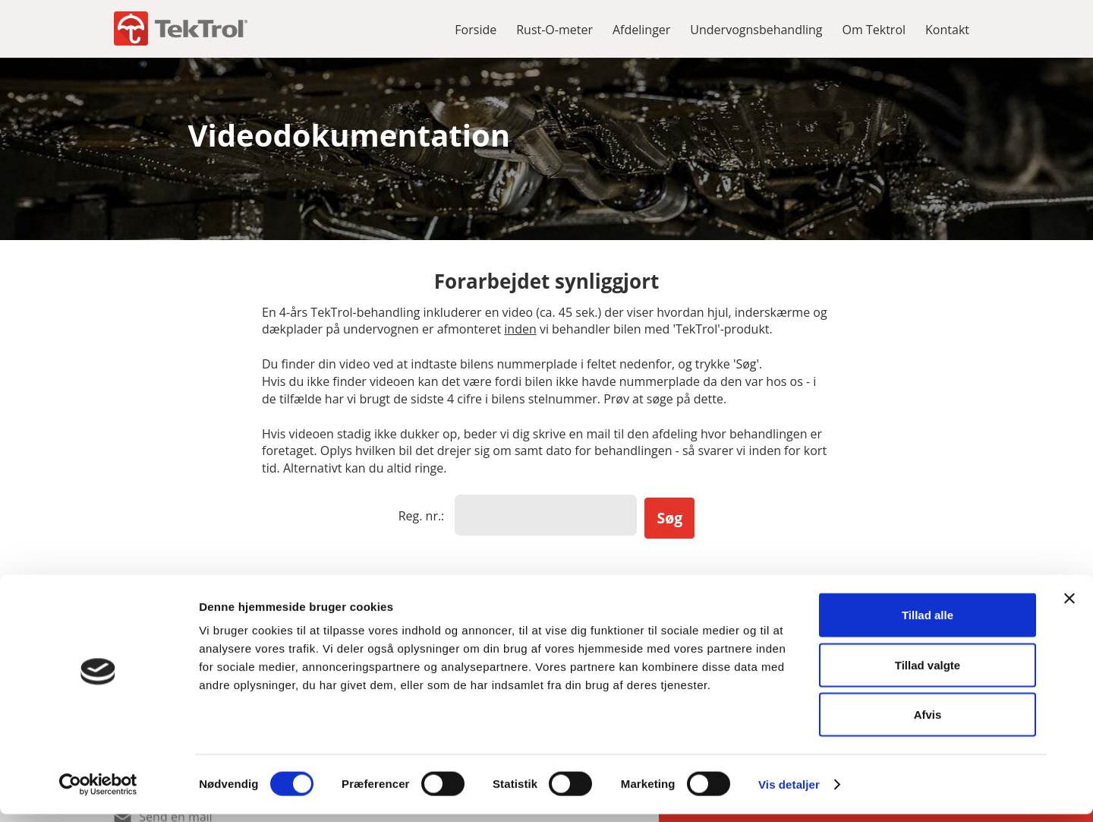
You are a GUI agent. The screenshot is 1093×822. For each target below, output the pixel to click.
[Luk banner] (1069, 606)
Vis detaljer (789, 792)
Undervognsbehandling (756, 29)
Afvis (928, 722)
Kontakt (947, 29)
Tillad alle (927, 622)
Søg (670, 515)
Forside (475, 29)
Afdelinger (641, 29)
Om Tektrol (874, 29)
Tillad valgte (927, 672)
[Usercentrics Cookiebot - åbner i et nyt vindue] (98, 792)
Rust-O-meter (554, 29)
